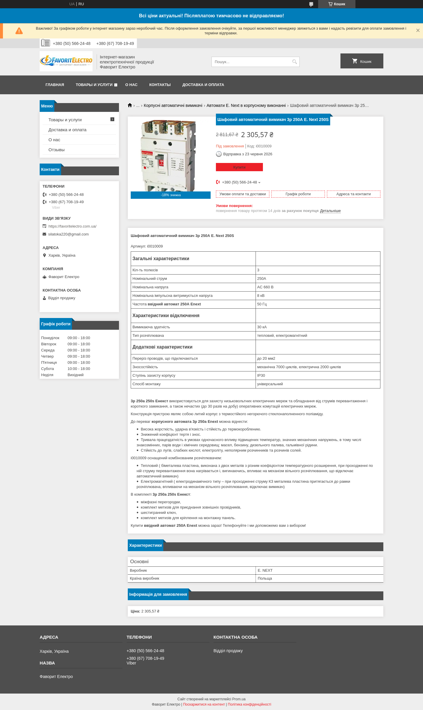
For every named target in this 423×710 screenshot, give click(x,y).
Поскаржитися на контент (204, 704)
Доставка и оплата (203, 85)
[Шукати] (294, 62)
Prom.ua (239, 699)
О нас (131, 85)
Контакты (160, 85)
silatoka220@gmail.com (68, 234)
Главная (55, 85)
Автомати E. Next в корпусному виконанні (246, 105)
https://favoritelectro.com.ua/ (72, 226)
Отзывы (56, 149)
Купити (239, 167)
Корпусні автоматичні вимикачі (173, 105)
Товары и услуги (94, 85)
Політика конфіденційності (249, 704)
